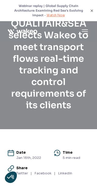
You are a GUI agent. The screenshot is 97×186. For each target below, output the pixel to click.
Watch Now (56, 15)
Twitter (22, 173)
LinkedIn (65, 173)
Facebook (42, 173)
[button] (11, 177)
